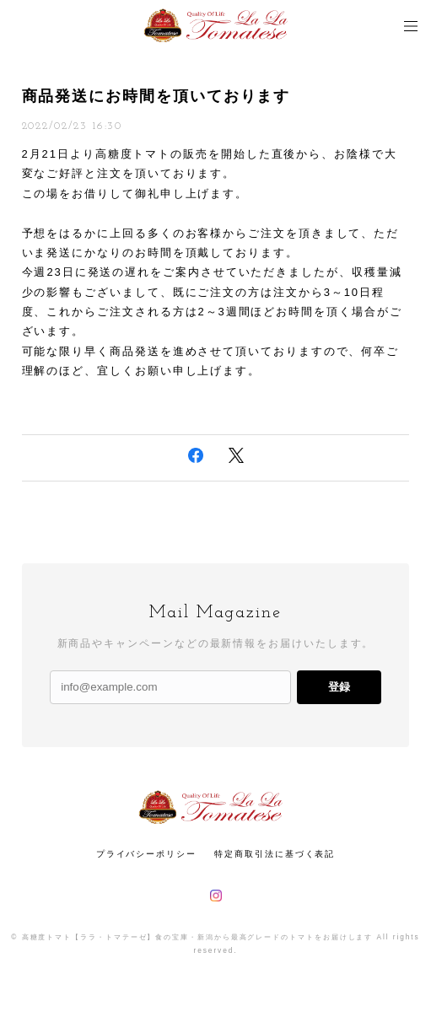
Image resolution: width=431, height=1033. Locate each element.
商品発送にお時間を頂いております (156, 96)
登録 (339, 687)
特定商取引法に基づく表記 (274, 853)
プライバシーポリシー (146, 853)
